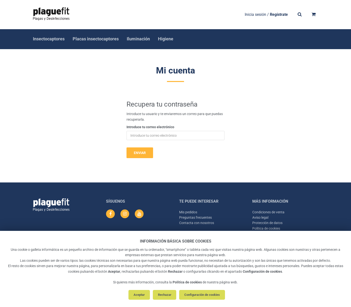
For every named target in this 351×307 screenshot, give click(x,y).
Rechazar (164, 295)
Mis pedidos (188, 212)
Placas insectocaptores (96, 38)
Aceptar (139, 295)
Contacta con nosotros (196, 223)
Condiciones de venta (268, 212)
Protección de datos (267, 223)
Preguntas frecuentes (195, 217)
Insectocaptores (49, 38)
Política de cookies (266, 228)
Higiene (165, 38)
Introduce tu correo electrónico (150, 127)
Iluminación (138, 38)
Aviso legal (260, 217)
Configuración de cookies (202, 295)
